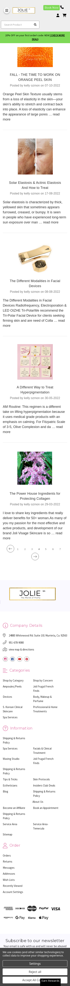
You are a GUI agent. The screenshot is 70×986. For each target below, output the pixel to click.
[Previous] (10, 548)
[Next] (35, 556)
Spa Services (10, 717)
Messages (9, 867)
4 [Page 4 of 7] (39, 549)
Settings (35, 964)
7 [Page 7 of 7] (60, 549)
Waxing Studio (11, 759)
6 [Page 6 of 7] (53, 549)
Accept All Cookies (35, 980)
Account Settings (13, 892)
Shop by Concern (43, 680)
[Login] (59, 15)
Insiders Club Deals (44, 785)
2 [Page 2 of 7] (25, 549)
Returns (7, 861)
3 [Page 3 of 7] (32, 549)
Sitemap (7, 834)
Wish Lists (9, 880)
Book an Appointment (45, 808)
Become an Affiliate (14, 808)
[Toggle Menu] (7, 10)
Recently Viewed (12, 886)
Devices (7, 696)
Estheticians (10, 785)
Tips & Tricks (10, 779)
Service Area (10, 824)
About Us (37, 801)
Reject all (35, 972)
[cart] (64, 15)
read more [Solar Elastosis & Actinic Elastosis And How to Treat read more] (50, 222)
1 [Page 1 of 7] (17, 549)
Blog (5, 791)
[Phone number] (63, 7)
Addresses (9, 873)
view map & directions (21, 649)
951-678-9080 (16, 642)
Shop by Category (13, 680)
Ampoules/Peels (12, 686)
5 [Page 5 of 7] (45, 549)
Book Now (51, 7)
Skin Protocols (41, 779)
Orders (7, 855)
